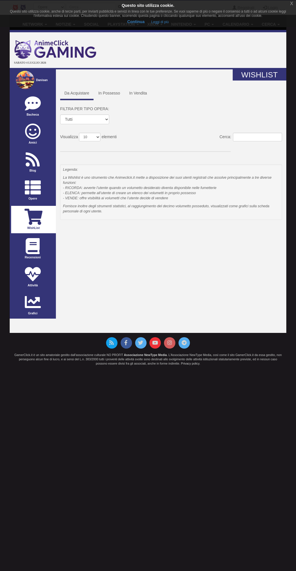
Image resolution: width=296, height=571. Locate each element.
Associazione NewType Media (145, 355)
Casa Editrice (202, 147)
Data (140, 147)
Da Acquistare (76, 93)
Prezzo (169, 147)
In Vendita (138, 93)
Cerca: (251, 137)
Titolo (79, 147)
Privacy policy (190, 363)
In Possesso (109, 93)
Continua (136, 21)
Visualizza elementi (88, 137)
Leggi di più (160, 22)
